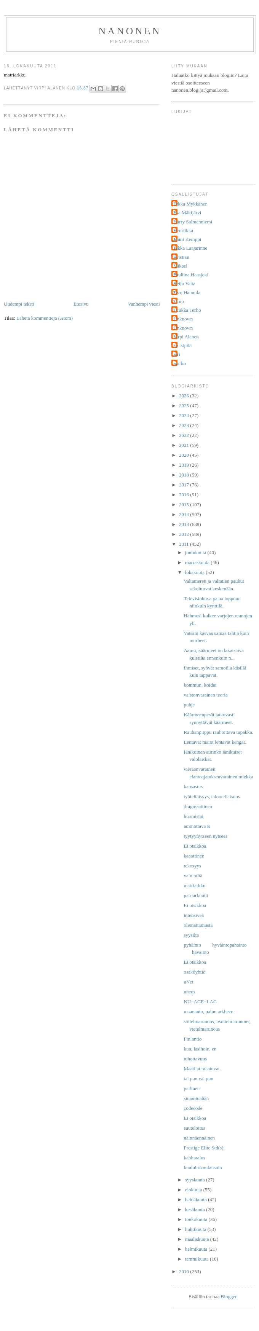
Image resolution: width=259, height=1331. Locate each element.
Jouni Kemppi (187, 239)
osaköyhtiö (194, 972)
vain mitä (193, 875)
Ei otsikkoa (195, 846)
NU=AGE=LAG (200, 1001)
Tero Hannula (186, 292)
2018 (184, 475)
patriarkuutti (196, 895)
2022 (184, 435)
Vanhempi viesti (144, 304)
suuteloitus (194, 1128)
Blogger (229, 1296)
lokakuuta (195, 572)
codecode (193, 1108)
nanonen (130, 31)
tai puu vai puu (198, 1078)
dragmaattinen (198, 806)
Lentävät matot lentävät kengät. (215, 742)
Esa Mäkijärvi (187, 212)
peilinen (192, 1088)
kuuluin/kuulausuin (203, 1167)
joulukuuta (196, 552)
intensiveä (194, 915)
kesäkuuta (195, 1209)
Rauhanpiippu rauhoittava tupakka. (218, 732)
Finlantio (192, 1039)
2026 (184, 396)
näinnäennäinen (199, 1138)
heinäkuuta (196, 1199)
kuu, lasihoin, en (200, 1049)
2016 (184, 494)
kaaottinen (194, 856)
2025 (184, 405)
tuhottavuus (195, 1059)
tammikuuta (197, 1259)
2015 (184, 504)
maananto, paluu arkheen (208, 1011)
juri (176, 354)
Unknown (183, 319)
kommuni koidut (200, 685)
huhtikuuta (196, 1229)
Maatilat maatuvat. (202, 1068)
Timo (178, 301)
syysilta (191, 935)
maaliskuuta (197, 1239)
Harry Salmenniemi (192, 222)
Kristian (181, 257)
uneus (189, 992)
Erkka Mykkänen (190, 204)
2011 (184, 544)
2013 (184, 524)
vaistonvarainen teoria (205, 695)
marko (179, 363)
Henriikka (183, 230)
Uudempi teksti (19, 304)
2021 (184, 445)
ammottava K (197, 826)
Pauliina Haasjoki (190, 274)
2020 (184, 455)
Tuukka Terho (187, 310)
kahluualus (194, 1157)
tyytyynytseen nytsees (205, 836)
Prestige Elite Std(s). (204, 1148)
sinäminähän (196, 1098)
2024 (184, 415)
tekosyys (192, 866)
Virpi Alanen (186, 337)
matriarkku (194, 885)
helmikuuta (197, 1249)
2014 (184, 514)
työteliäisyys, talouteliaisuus (212, 796)
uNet (188, 982)
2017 (184, 485)
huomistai (193, 816)
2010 (184, 1271)
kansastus (193, 786)
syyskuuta (195, 1180)
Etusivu (81, 304)
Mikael (180, 266)
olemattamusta (198, 925)
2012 (184, 534)
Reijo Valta (184, 283)
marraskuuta (198, 562)
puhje (189, 705)
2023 (184, 425)
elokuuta (194, 1189)
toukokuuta (197, 1219)
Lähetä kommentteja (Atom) (44, 318)
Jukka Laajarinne (190, 248)
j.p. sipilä (182, 345)
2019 (184, 465)
